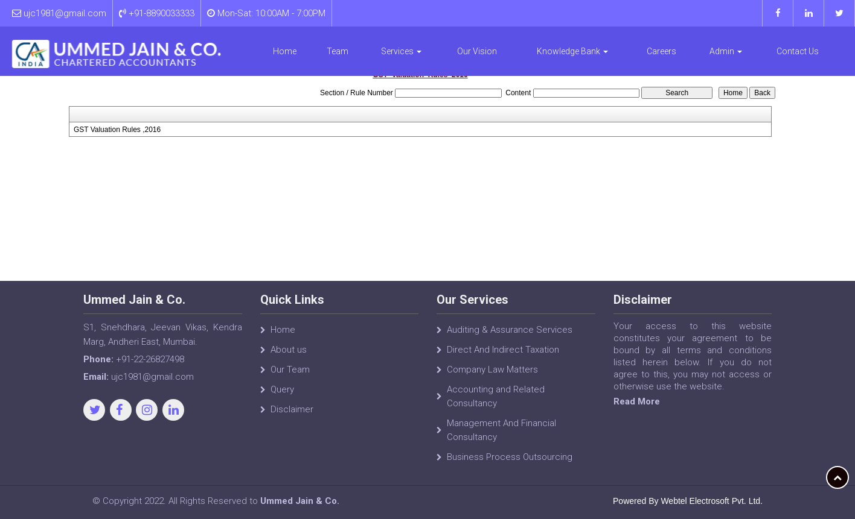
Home (284, 51)
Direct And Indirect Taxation (503, 349)
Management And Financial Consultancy (501, 430)
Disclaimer (292, 409)
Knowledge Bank (572, 51)
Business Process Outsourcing (509, 456)
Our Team (290, 369)
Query (282, 389)
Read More (636, 401)
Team (337, 51)
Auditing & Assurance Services (509, 329)
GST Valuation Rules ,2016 (117, 129)
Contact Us (798, 51)
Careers (661, 51)
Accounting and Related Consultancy (496, 396)
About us (289, 349)
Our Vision (477, 51)
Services (401, 51)
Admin (725, 51)
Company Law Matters (492, 369)
